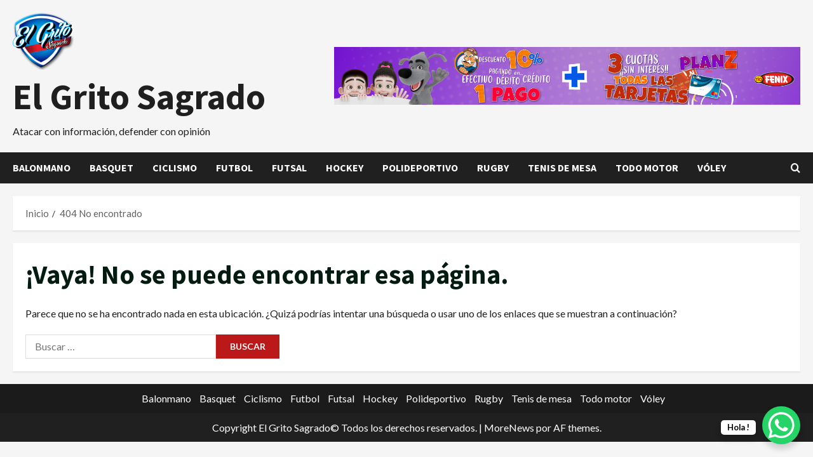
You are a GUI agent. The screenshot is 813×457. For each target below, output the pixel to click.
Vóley (711, 167)
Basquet (111, 167)
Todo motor (646, 167)
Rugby (493, 167)
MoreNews (509, 427)
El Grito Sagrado (139, 96)
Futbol (234, 167)
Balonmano (42, 167)
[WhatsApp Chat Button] (781, 425)
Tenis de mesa (562, 167)
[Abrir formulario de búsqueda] (795, 168)
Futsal (289, 167)
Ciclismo (174, 167)
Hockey (344, 167)
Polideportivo (420, 167)
